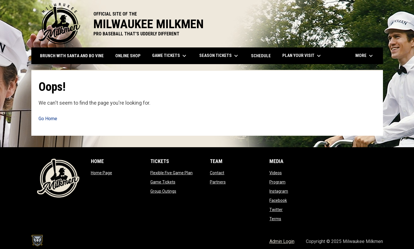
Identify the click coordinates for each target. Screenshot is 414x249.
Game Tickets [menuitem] (170, 55)
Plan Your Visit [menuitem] (302, 55)
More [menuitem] (364, 55)
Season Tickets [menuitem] (219, 55)
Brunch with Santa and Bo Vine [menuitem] (72, 55)
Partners (218, 182)
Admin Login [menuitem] (281, 241)
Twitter (276, 209)
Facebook (278, 200)
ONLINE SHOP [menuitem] (130, 55)
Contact (217, 173)
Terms (275, 219)
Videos (275, 173)
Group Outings (163, 191)
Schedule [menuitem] (261, 55)
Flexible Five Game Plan (171, 173)
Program (277, 182)
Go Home (48, 118)
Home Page (101, 173)
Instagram (278, 191)
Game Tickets (162, 182)
